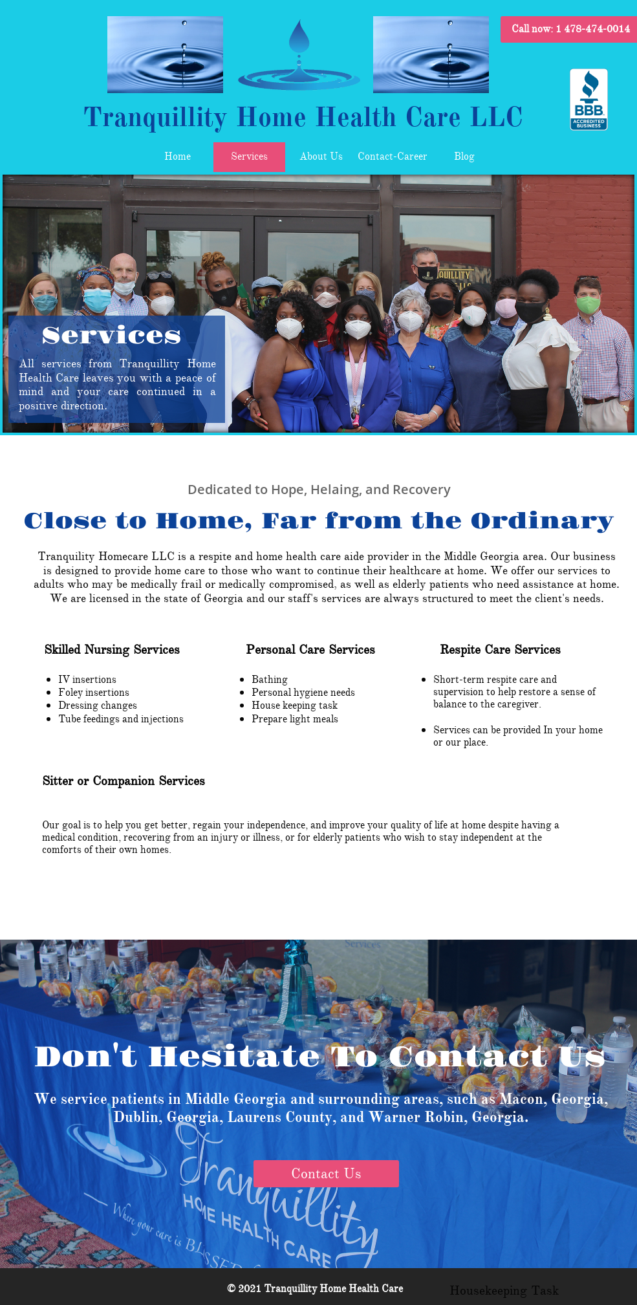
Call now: (571, 29)
